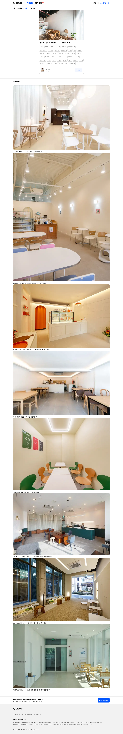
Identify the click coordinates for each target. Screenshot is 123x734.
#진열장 (42, 63)
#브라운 (59, 57)
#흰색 (41, 57)
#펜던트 (51, 50)
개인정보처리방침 (30, 714)
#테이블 (75, 60)
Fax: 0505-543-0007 (69, 722)
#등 (75, 50)
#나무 (54, 60)
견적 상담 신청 (103, 700)
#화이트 (79, 53)
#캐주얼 (42, 53)
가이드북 (32, 8)
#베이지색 (42, 60)
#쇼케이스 (49, 63)
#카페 (41, 47)
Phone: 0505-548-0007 (57, 722)
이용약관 (21, 714)
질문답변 (39, 3)
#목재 (59, 60)
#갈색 (64, 57)
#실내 (55, 63)
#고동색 (70, 57)
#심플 (73, 53)
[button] (107, 87)
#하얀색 (47, 57)
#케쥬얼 (61, 53)
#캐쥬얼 (55, 53)
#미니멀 (67, 53)
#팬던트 (57, 50)
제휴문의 (95, 3)
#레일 (79, 50)
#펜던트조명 (43, 50)
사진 (26, 8)
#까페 (46, 47)
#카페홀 (61, 63)
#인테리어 (72, 63)
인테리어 (30, 3)
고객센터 (15, 714)
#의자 (69, 60)
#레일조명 (64, 50)
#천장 (70, 50)
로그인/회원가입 (104, 3)
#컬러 (53, 57)
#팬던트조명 (71, 47)
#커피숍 (52, 47)
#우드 (49, 60)
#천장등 (64, 47)
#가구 (64, 60)
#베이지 (77, 57)
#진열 (81, 60)
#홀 (66, 63)
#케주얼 (48, 53)
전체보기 (78, 70)
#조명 (58, 47)
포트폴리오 (20, 8)
